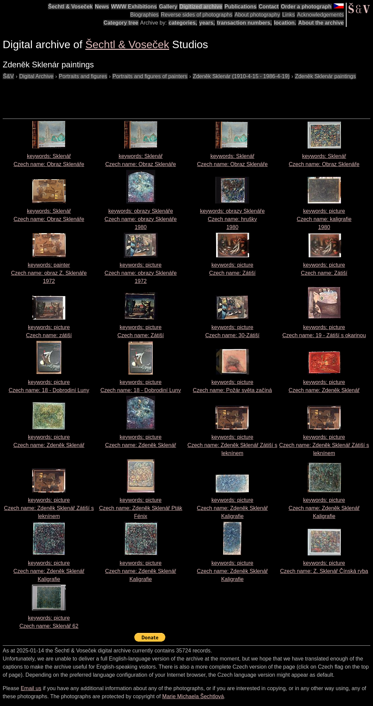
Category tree (121, 23)
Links (288, 15)
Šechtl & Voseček (70, 6)
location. (285, 23)
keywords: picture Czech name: (232, 445)
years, (207, 23)
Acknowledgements (320, 15)
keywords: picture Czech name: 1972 (141, 273)
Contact (269, 6)
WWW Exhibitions (134, 6)
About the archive (321, 23)
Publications (241, 6)
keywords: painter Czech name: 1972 (49, 273)
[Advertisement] (125, 96)
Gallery (168, 6)
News (102, 6)
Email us (31, 688)
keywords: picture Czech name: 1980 (324, 219)
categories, (183, 23)
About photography (257, 15)
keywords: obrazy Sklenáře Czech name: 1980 (141, 219)
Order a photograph (306, 6)
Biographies (144, 15)
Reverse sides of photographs (197, 15)
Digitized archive (200, 6)
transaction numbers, (244, 23)
